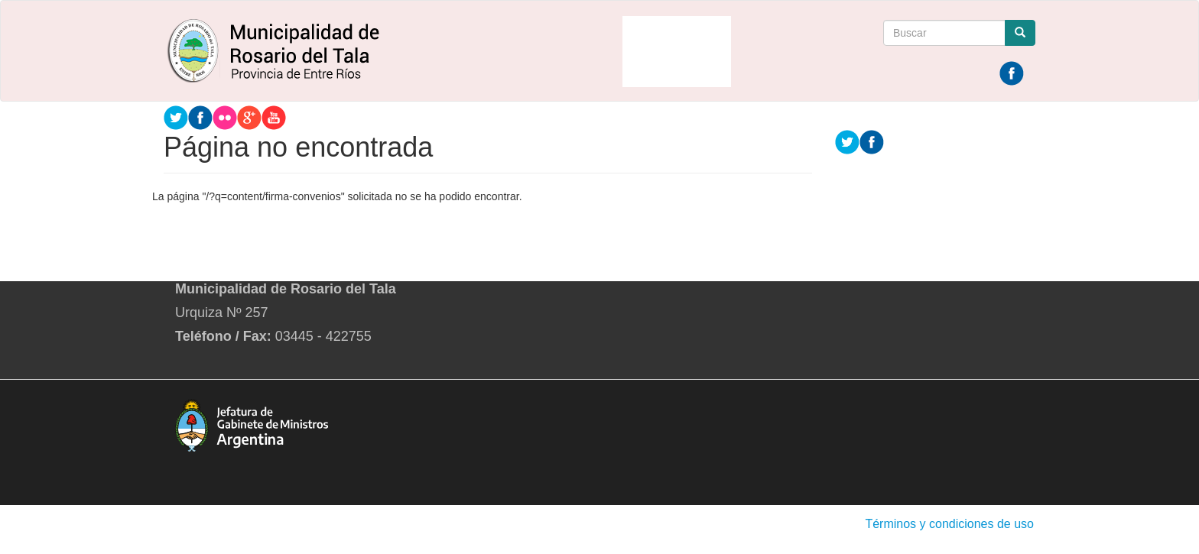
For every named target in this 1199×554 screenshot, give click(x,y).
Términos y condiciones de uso (949, 523)
